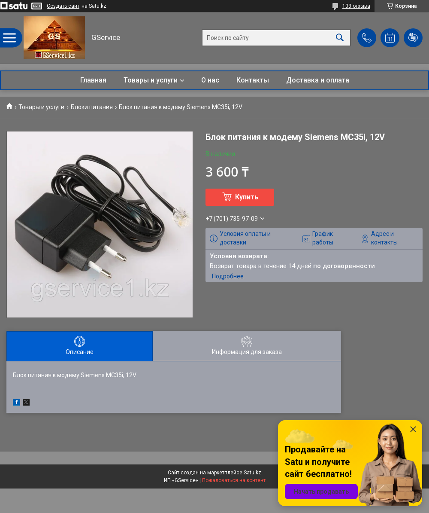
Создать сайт (63, 6)
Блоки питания (92, 107)
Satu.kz (252, 473)
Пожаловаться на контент (234, 480)
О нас (210, 80)
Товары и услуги (151, 80)
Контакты (252, 80)
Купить (246, 197)
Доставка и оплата (317, 80)
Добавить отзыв (413, 37)
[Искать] (339, 38)
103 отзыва (356, 6)
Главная (93, 80)
